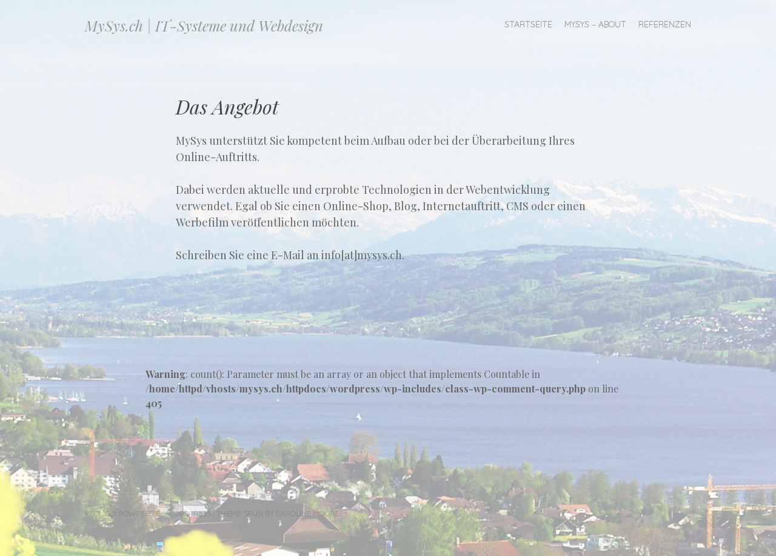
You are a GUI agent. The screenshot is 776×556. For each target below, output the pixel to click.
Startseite (528, 24)
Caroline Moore (307, 513)
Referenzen (664, 24)
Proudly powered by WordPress (148, 513)
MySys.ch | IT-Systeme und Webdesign (204, 25)
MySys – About (595, 24)
